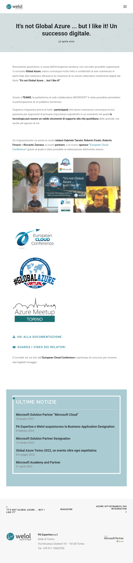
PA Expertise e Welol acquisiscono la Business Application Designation (65, 426)
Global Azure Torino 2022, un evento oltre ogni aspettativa (56, 450)
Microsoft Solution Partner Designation (43, 438)
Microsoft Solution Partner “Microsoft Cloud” (47, 414)
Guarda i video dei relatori (39, 347)
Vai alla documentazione (37, 337)
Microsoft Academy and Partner (38, 462)
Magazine (66, 509)
